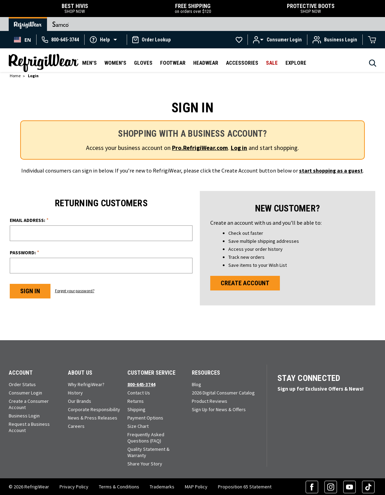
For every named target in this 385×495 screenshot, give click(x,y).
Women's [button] (115, 63)
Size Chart (138, 425)
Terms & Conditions (119, 486)
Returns (135, 400)
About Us (80, 372)
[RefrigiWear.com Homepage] (43, 63)
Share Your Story (144, 463)
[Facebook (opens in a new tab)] (312, 486)
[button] (105, 39)
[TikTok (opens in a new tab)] (368, 486)
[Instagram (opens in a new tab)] (330, 486)
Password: (24, 251)
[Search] (372, 65)
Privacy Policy (74, 486)
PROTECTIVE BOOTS (311, 8)
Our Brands (79, 400)
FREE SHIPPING (193, 8)
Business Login (24, 415)
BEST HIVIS (75, 8)
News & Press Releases (92, 417)
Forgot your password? (77, 290)
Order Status (22, 384)
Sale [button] (272, 63)
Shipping (136, 409)
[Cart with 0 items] (372, 39)
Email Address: (29, 219)
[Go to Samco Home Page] (60, 24)
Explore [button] (295, 63)
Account (21, 372)
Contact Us (138, 392)
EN (22, 40)
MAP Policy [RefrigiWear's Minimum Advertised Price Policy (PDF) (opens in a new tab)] (196, 486)
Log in (239, 148)
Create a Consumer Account (29, 403)
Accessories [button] (242, 63)
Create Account (245, 282)
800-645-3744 (141, 384)
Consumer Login (25, 392)
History (75, 392)
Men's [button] (89, 63)
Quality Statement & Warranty (148, 451)
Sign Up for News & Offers (219, 409)
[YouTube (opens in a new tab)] (349, 486)
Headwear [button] (205, 63)
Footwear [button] (173, 63)
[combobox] (22, 40)
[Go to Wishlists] (239, 39)
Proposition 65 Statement (245, 486)
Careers (76, 425)
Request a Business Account (29, 426)
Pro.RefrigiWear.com (200, 148)
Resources (206, 372)
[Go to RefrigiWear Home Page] (28, 24)
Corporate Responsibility (94, 409)
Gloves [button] (143, 63)
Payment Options (145, 417)
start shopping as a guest (331, 170)
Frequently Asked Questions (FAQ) (145, 437)
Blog (196, 384)
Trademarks (162, 486)
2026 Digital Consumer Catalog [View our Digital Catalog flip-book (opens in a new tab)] (223, 392)
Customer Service (151, 372)
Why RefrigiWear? (86, 384)
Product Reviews (209, 400)
